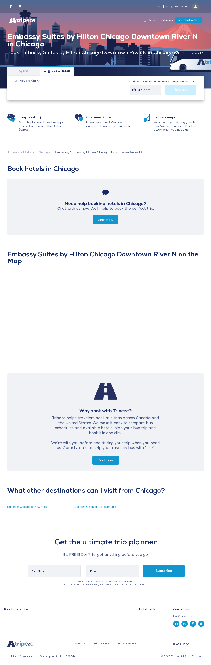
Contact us (181, 609)
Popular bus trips (16, 609)
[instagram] (20, 6)
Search (181, 90)
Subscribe (163, 571)
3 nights (144, 90)
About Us (80, 644)
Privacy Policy (101, 644)
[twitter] (201, 624)
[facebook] (11, 6)
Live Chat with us (189, 20)
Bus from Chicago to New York (27, 506)
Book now (106, 460)
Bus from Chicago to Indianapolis (95, 506)
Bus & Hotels (57, 71)
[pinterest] (193, 624)
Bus (23, 71)
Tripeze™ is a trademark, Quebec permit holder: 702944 (41, 656)
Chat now (105, 220)
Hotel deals (147, 609)
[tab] (190, 616)
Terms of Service (126, 644)
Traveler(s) (26, 81)
